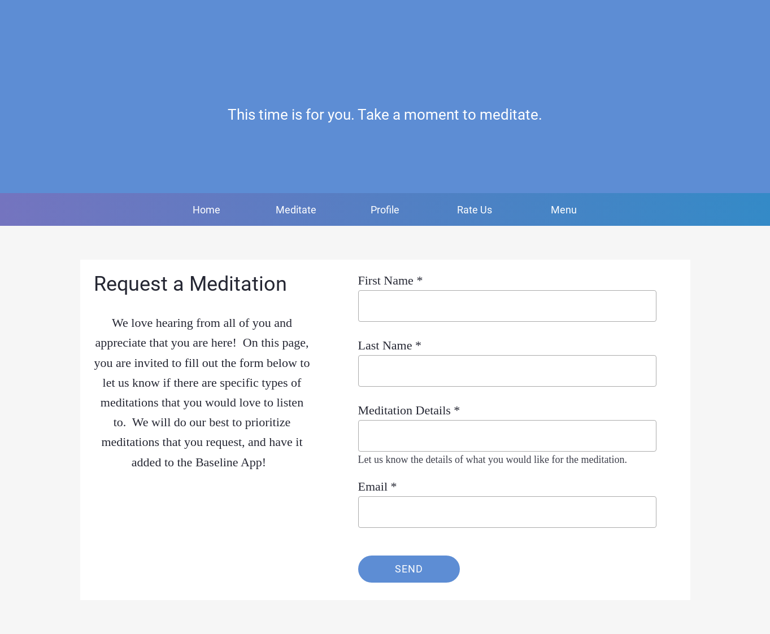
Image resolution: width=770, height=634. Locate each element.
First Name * (390, 280)
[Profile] (711, 18)
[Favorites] (740, 18)
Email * (377, 486)
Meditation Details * (409, 410)
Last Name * (389, 345)
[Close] (18, 18)
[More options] (563, 209)
